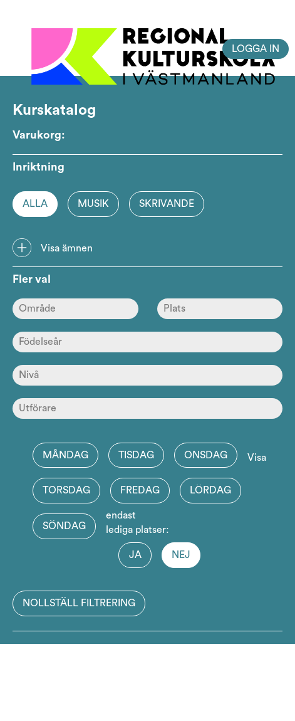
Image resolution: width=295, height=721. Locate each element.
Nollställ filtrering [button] (79, 603)
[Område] (75, 308)
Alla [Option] (35, 204)
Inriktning (39, 166)
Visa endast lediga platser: (186, 494)
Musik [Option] (93, 204)
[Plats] (220, 308)
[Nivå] (147, 375)
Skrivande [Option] (166, 204)
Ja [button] (135, 555)
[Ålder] (147, 342)
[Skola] (147, 408)
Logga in (255, 49)
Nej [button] (181, 555)
